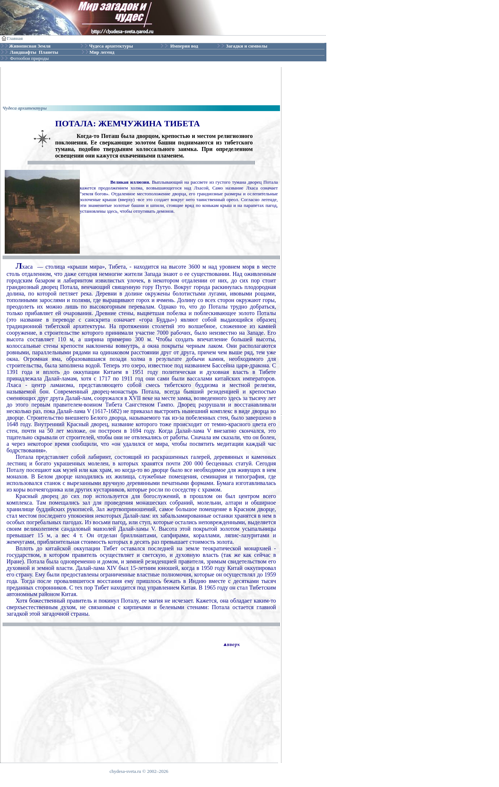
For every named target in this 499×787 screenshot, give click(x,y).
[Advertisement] (141, 84)
